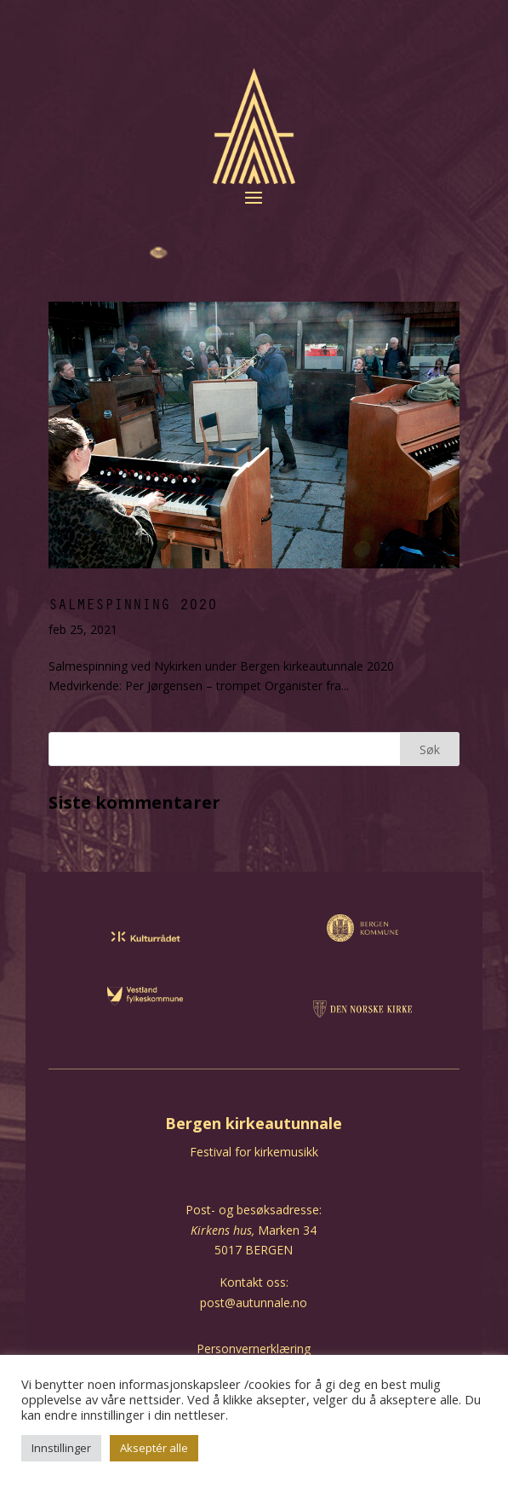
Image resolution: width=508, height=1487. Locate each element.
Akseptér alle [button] (154, 1447)
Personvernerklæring (254, 1348)
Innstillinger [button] (61, 1447)
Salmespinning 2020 (133, 603)
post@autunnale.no (253, 1302)
